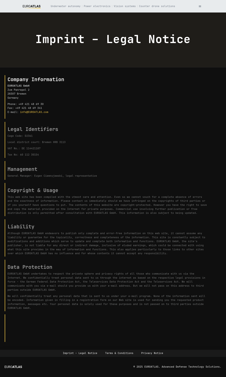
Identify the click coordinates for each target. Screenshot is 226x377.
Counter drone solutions (157, 6)
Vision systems (125, 6)
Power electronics (97, 6)
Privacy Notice (152, 353)
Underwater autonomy (66, 6)
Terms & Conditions (119, 353)
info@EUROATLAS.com (34, 112)
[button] (200, 6)
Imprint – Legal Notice (80, 353)
